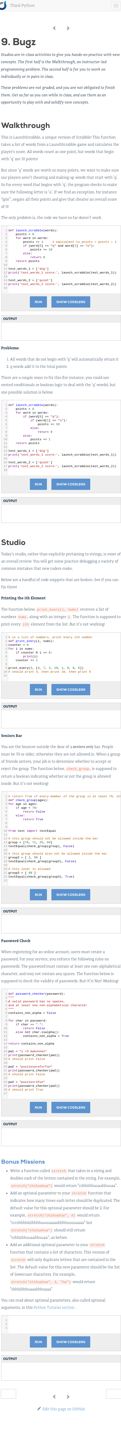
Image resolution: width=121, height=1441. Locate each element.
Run (38, 302)
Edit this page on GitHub (61, 1409)
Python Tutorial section (54, 1307)
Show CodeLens (70, 302)
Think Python (22, 5)
